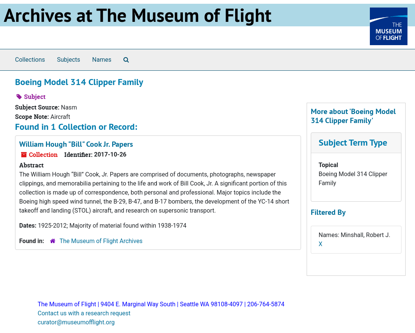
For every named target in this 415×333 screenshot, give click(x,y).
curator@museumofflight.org (76, 322)
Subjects (68, 59)
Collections (30, 59)
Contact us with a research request (84, 313)
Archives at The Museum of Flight (137, 15)
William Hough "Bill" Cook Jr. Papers (76, 144)
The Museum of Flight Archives (101, 241)
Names (101, 59)
